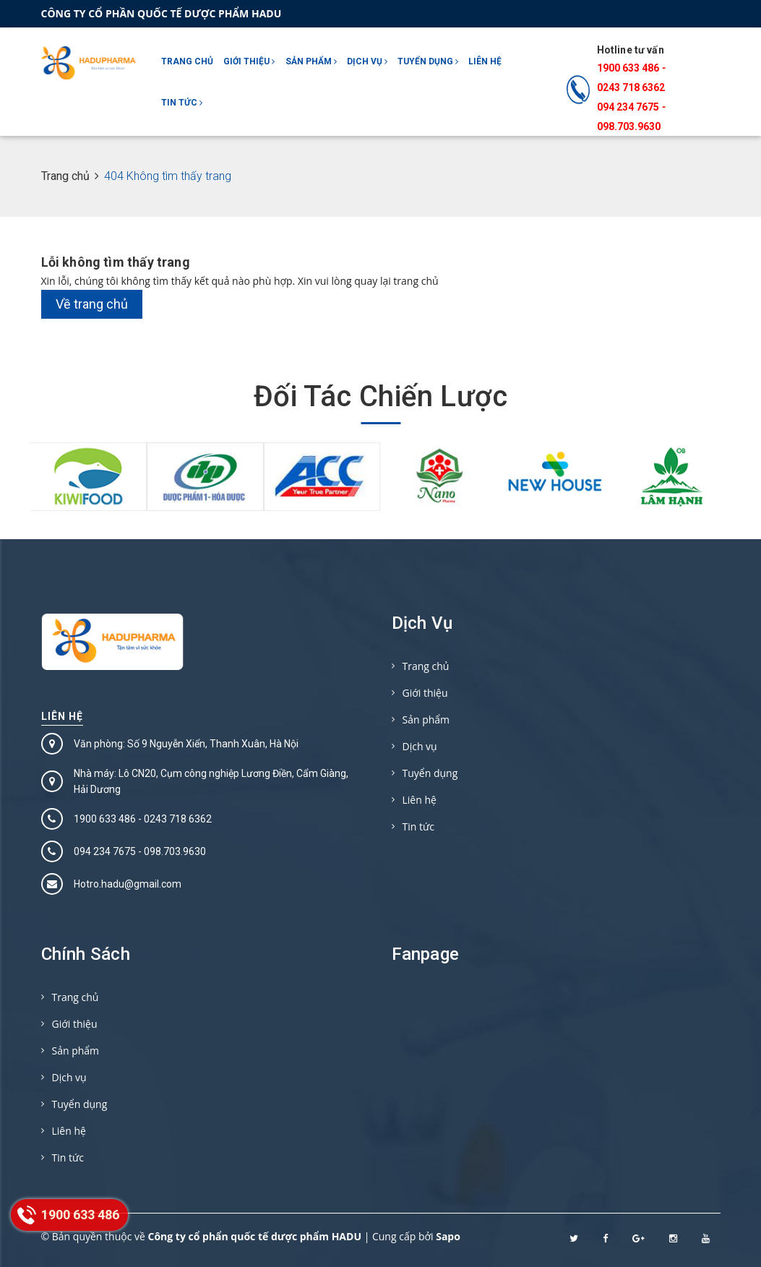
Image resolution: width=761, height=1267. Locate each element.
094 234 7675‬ (628, 107)
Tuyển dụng (427, 61)
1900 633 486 (628, 68)
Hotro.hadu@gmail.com (127, 884)
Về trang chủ (92, 304)
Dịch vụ (367, 61)
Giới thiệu (249, 61)
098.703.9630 (629, 126)
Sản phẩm (311, 61)
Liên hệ (485, 61)
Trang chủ (187, 61)
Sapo (448, 1236)
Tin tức (181, 103)
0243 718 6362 (631, 87)
